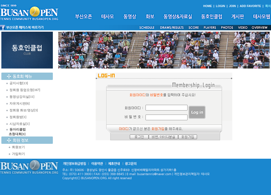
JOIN (232, 6)
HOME (207, 6)
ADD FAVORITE (250, 6)
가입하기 (18, 154)
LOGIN (220, 6)
